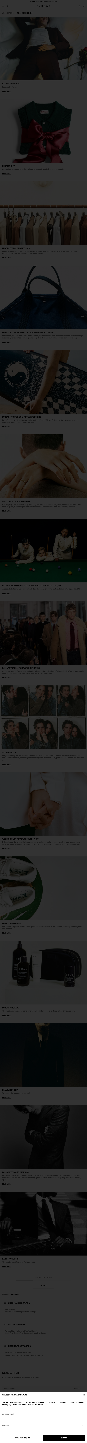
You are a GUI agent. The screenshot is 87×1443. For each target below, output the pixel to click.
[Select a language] (43, 1426)
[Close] (84, 1395)
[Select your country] (43, 1414)
